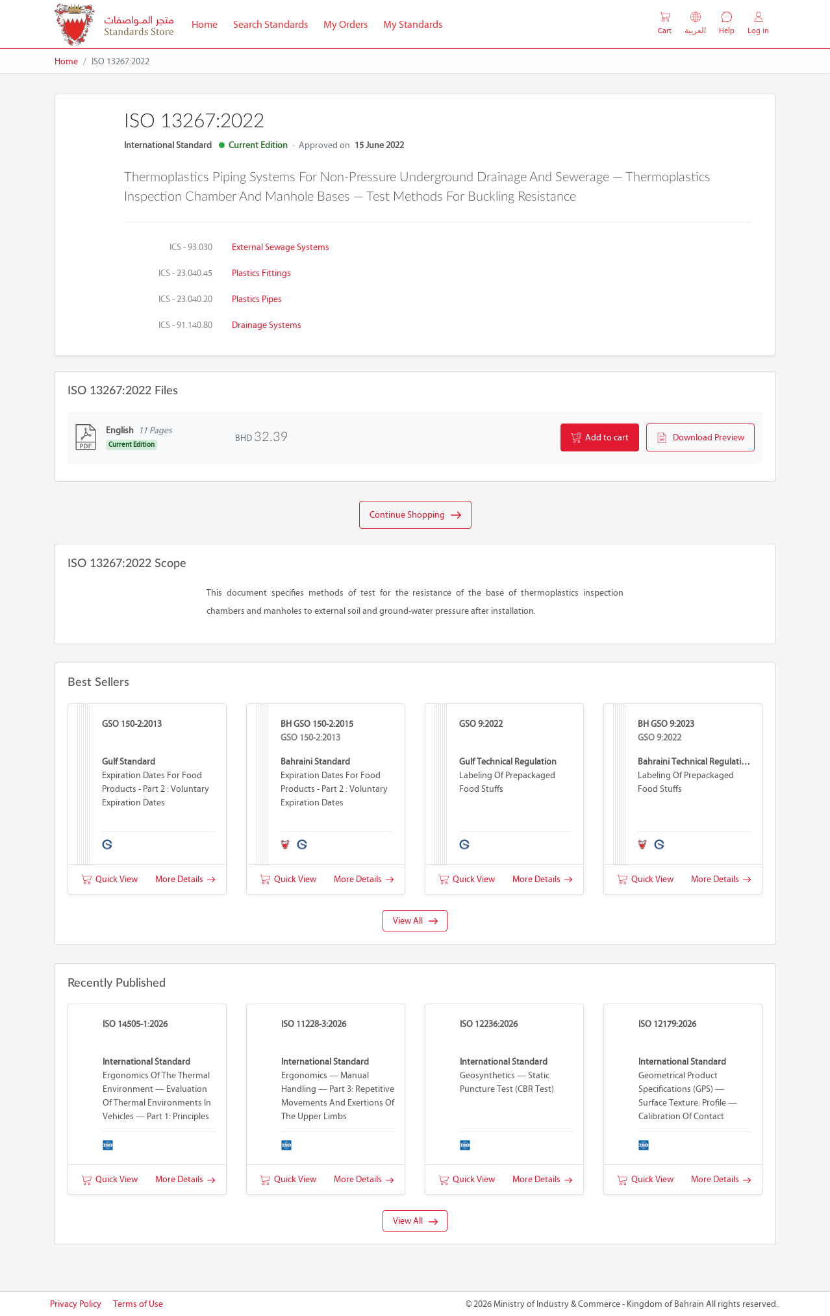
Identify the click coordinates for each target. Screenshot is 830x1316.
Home (208, 23)
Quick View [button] (109, 879)
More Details (185, 879)
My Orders (345, 24)
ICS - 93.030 (191, 247)
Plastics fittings (261, 273)
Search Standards (274, 23)
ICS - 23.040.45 (185, 273)
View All (415, 920)
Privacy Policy (75, 1304)
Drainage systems (266, 325)
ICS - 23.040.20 (185, 299)
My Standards (412, 24)
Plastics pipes (257, 299)
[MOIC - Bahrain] (114, 24)
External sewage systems (280, 247)
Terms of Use (138, 1304)
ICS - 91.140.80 (185, 325)
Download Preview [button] (700, 438)
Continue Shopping (415, 515)
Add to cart (600, 438)
